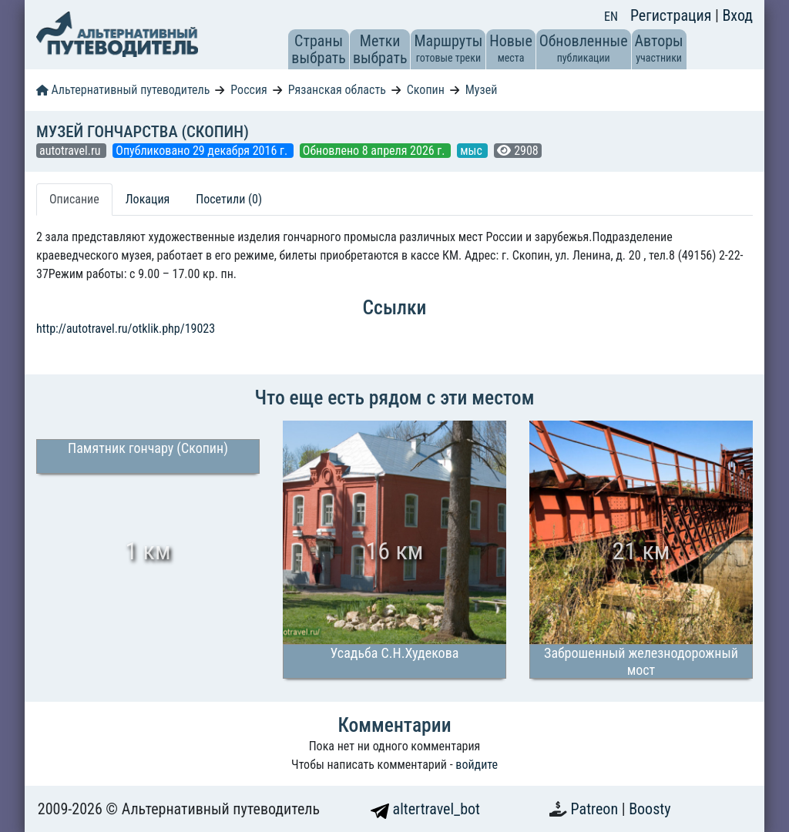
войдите (476, 764)
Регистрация (672, 15)
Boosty (649, 809)
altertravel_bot (425, 809)
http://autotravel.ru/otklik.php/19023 (125, 328)
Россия (248, 89)
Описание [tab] (74, 199)
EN (611, 16)
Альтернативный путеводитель (123, 89)
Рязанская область (337, 89)
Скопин (426, 89)
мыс (472, 150)
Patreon (596, 809)
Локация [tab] (148, 199)
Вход (737, 15)
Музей (481, 89)
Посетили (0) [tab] (229, 199)
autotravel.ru (71, 150)
